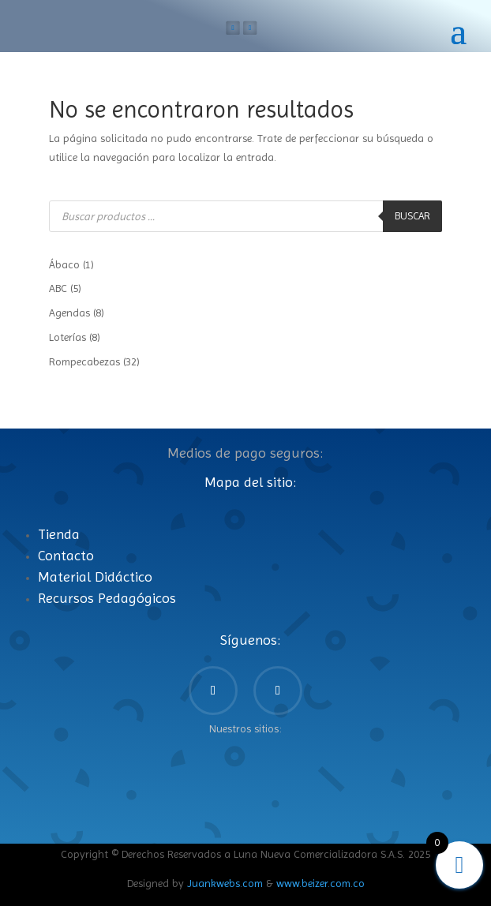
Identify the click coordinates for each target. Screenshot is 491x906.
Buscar (412, 216)
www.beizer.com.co (320, 883)
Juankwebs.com (225, 883)
